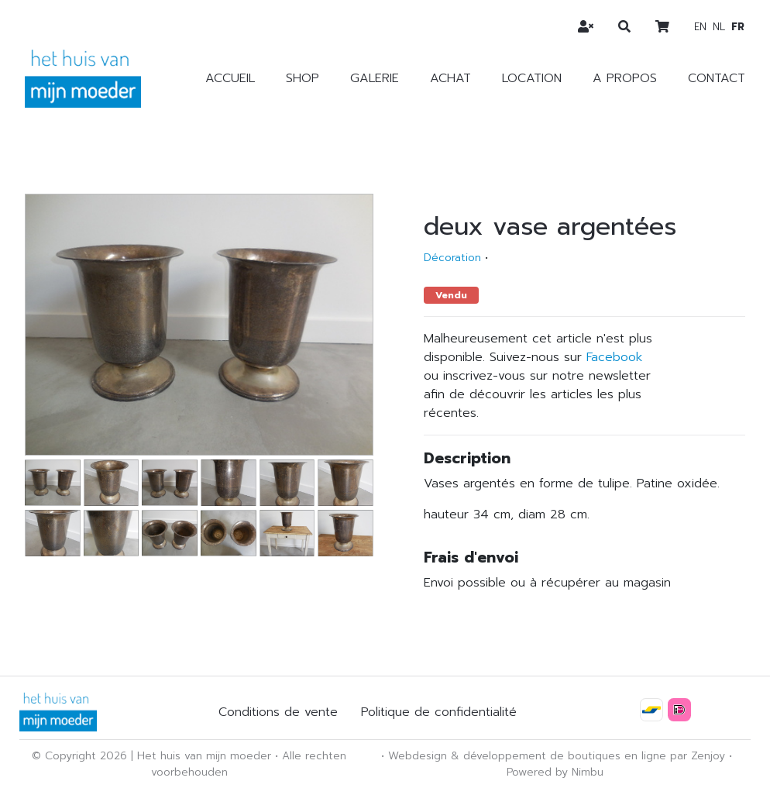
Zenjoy (708, 756)
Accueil (230, 78)
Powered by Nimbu (555, 772)
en (700, 26)
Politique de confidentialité (439, 712)
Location (532, 78)
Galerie (374, 78)
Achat (450, 78)
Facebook (614, 357)
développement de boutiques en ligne (564, 756)
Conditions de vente (278, 712)
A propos (625, 78)
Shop (302, 78)
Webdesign (417, 756)
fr (737, 26)
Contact (716, 78)
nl (719, 26)
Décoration (452, 257)
